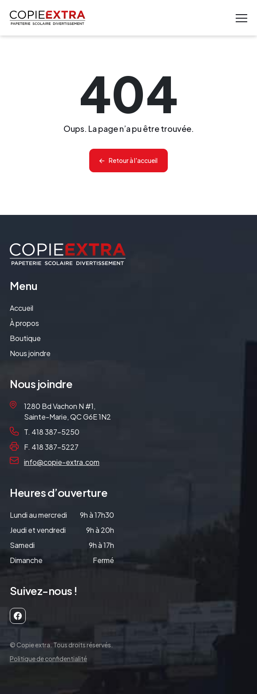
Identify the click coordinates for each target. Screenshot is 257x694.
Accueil (21, 308)
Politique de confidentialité (48, 658)
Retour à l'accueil (133, 160)
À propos (24, 323)
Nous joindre (30, 353)
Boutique (25, 338)
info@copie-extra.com (61, 462)
